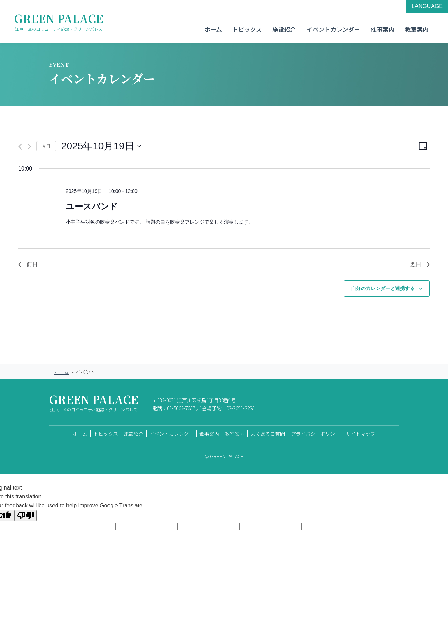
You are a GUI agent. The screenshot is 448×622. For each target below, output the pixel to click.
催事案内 (382, 29)
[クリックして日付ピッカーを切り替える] (101, 146)
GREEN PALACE (58, 21)
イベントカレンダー (333, 29)
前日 (28, 264)
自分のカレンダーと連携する (383, 288)
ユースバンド (92, 206)
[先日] (20, 146)
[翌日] (29, 146)
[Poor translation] (25, 515)
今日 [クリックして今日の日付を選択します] (46, 146)
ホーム (213, 29)
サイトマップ (360, 433)
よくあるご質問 (268, 433)
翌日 (420, 264)
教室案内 (417, 29)
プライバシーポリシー (315, 433)
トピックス (247, 29)
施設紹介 (284, 29)
